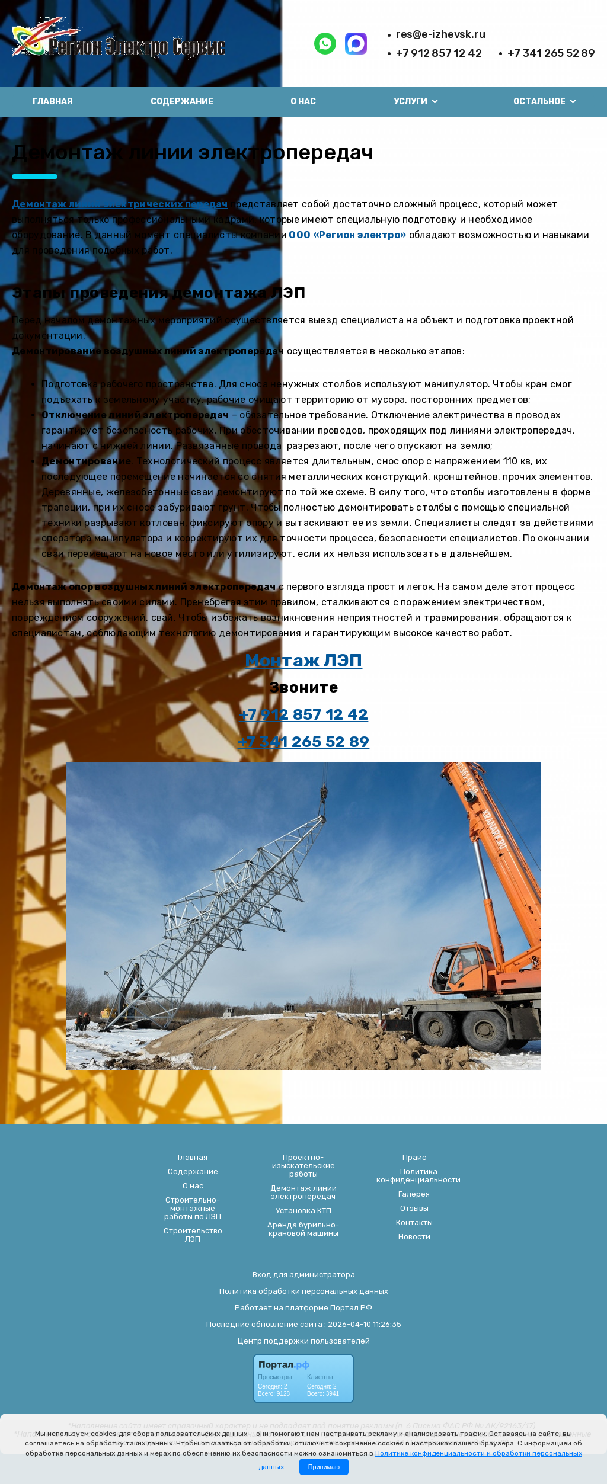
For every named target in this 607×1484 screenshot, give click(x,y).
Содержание (182, 102)
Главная (53, 102)
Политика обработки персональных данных (303, 1291)
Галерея (414, 1194)
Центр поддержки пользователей (304, 1340)
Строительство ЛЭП (193, 1235)
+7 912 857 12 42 (439, 53)
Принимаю (324, 1466)
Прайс (414, 1157)
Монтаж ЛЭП (304, 660)
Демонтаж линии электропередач (303, 1192)
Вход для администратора (304, 1274)
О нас (303, 102)
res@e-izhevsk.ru (440, 34)
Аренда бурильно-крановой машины (303, 1229)
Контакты (414, 1223)
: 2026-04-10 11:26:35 (362, 1324)
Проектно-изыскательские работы (303, 1165)
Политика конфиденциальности (418, 1176)
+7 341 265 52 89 (551, 53)
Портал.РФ (351, 1307)
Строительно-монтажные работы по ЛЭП (192, 1208)
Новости (414, 1237)
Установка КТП (303, 1211)
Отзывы (414, 1208)
